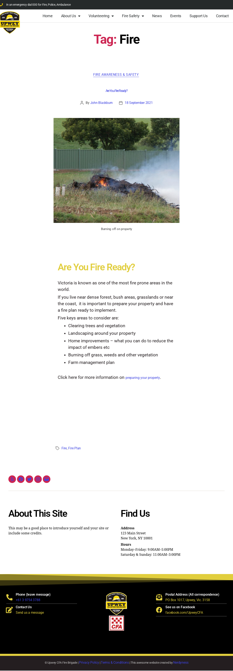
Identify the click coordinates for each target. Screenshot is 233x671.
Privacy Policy (89, 663)
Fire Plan (74, 449)
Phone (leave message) (33, 595)
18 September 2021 (139, 103)
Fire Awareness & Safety (116, 75)
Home (48, 16)
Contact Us (24, 608)
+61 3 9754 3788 (28, 600)
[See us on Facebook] (159, 610)
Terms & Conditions (115, 663)
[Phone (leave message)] (9, 598)
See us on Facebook (180, 608)
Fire (64, 449)
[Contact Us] (9, 610)
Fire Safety (133, 16)
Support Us (199, 16)
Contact (222, 16)
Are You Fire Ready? (116, 91)
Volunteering (101, 16)
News (157, 16)
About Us (70, 16)
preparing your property (143, 378)
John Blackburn (101, 103)
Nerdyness (180, 663)
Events (175, 16)
